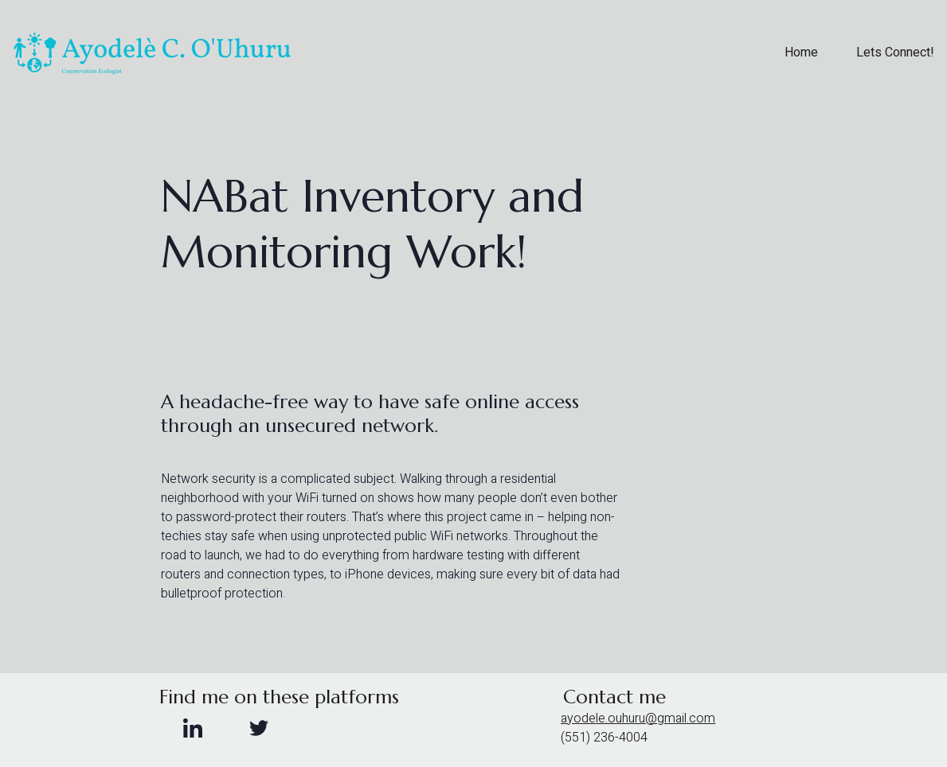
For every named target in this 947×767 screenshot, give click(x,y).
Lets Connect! (895, 53)
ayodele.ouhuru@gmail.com (638, 718)
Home (801, 53)
